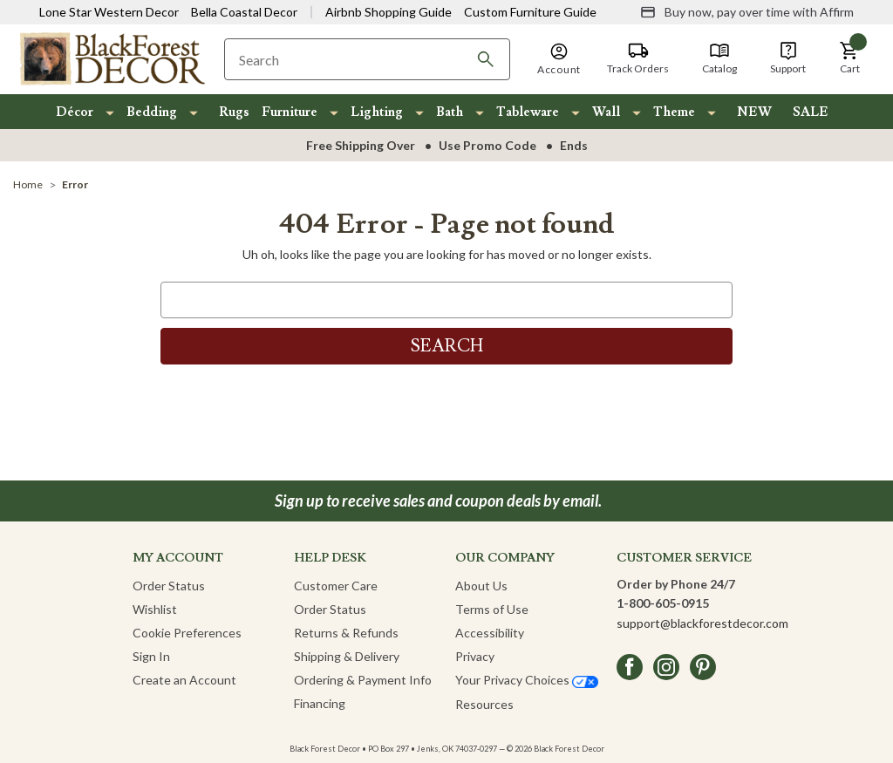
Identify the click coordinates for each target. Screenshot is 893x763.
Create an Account (184, 679)
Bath (449, 112)
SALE (810, 112)
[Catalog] (719, 58)
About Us (481, 585)
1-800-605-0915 (663, 603)
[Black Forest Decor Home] (111, 58)
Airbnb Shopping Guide (388, 11)
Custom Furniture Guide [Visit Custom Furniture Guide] (530, 11)
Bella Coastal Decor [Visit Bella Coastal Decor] (244, 11)
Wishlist (155, 609)
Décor (74, 112)
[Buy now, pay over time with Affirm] (747, 12)
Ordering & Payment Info (363, 679)
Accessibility (489, 632)
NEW (754, 112)
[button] (849, 58)
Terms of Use (491, 609)
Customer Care (336, 585)
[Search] (485, 59)
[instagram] (666, 667)
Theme (674, 112)
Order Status (169, 585)
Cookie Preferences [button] (187, 632)
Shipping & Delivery (346, 656)
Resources (484, 704)
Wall (606, 112)
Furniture (289, 112)
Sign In (151, 656)
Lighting (377, 112)
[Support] (788, 58)
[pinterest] (703, 667)
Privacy (474, 656)
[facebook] (630, 667)
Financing (319, 703)
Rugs (234, 112)
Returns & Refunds (346, 632)
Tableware (527, 112)
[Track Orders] (638, 58)
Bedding (151, 112)
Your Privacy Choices (526, 679)
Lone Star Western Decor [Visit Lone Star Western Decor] (109, 11)
